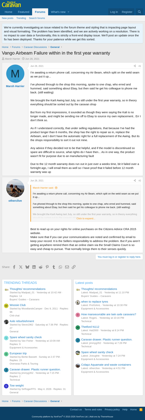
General (14, 331)
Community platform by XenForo (60, 416)
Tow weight (17, 385)
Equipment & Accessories (23, 347)
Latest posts (84, 283)
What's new (58, 11)
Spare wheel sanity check (26, 337)
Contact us (76, 409)
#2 (140, 180)
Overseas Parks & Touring (24, 363)
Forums (40, 11)
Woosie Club (18, 305)
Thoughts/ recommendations (28, 288)
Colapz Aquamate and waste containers (106, 364)
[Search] (139, 11)
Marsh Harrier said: (43, 187)
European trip (18, 353)
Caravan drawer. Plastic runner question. (35, 369)
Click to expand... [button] (85, 218)
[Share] (134, 66)
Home (8, 11)
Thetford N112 (90, 326)
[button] (68, 11)
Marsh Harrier (12, 58)
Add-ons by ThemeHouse (101, 416)
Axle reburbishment (22, 321)
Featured (23, 11)
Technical (15, 379)
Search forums (37, 18)
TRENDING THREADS (20, 283)
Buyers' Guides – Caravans (24, 299)
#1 (140, 66)
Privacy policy (112, 409)
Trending (21, 18)
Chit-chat (14, 315)
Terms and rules (93, 409)
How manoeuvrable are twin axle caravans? (108, 314)
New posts (7, 18)
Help (125, 409)
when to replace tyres (94, 301)
